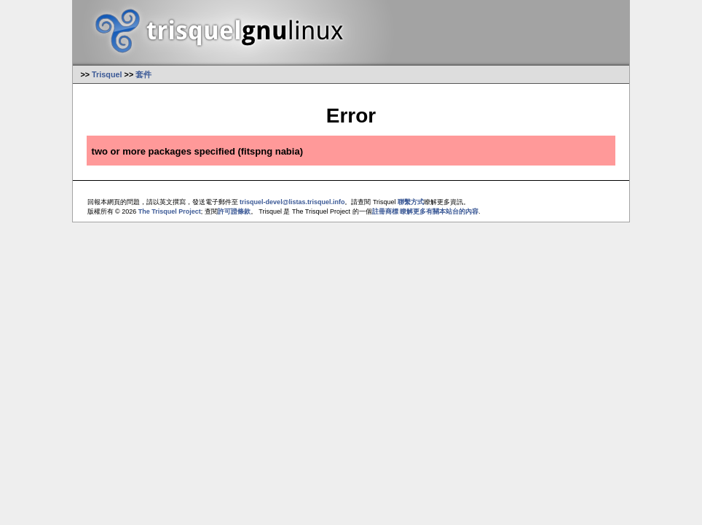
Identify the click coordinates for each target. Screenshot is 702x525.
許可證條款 (234, 211)
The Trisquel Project (169, 211)
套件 (143, 74)
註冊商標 (385, 211)
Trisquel (107, 74)
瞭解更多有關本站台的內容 (439, 211)
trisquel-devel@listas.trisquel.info (292, 202)
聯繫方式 (411, 202)
